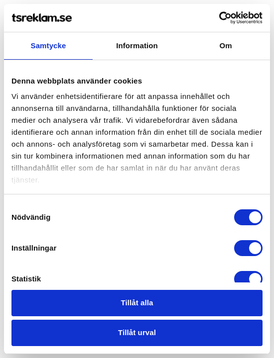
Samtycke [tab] (48, 45)
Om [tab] (225, 45)
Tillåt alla (137, 302)
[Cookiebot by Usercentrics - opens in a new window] (219, 17)
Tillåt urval (137, 332)
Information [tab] (137, 45)
